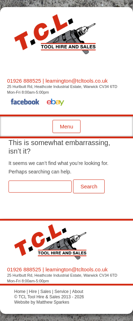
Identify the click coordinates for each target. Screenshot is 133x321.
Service (61, 291)
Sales (45, 291)
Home (20, 291)
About (77, 291)
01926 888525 (24, 81)
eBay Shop (55, 103)
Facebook (25, 103)
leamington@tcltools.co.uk (76, 81)
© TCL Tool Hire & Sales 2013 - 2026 (49, 296)
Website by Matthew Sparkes (41, 302)
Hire (33, 291)
